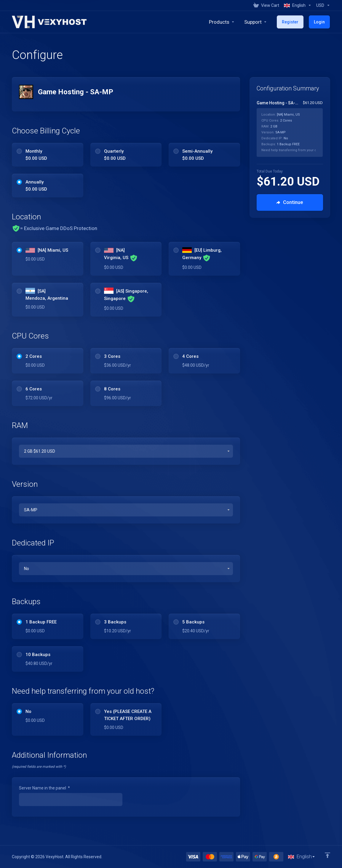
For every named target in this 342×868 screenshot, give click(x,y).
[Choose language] (301, 856)
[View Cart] (266, 5)
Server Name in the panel (44, 788)
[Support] (257, 22)
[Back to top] (327, 855)
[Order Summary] (293, 128)
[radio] (19, 151)
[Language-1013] (298, 5)
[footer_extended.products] (223, 22)
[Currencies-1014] (322, 5)
